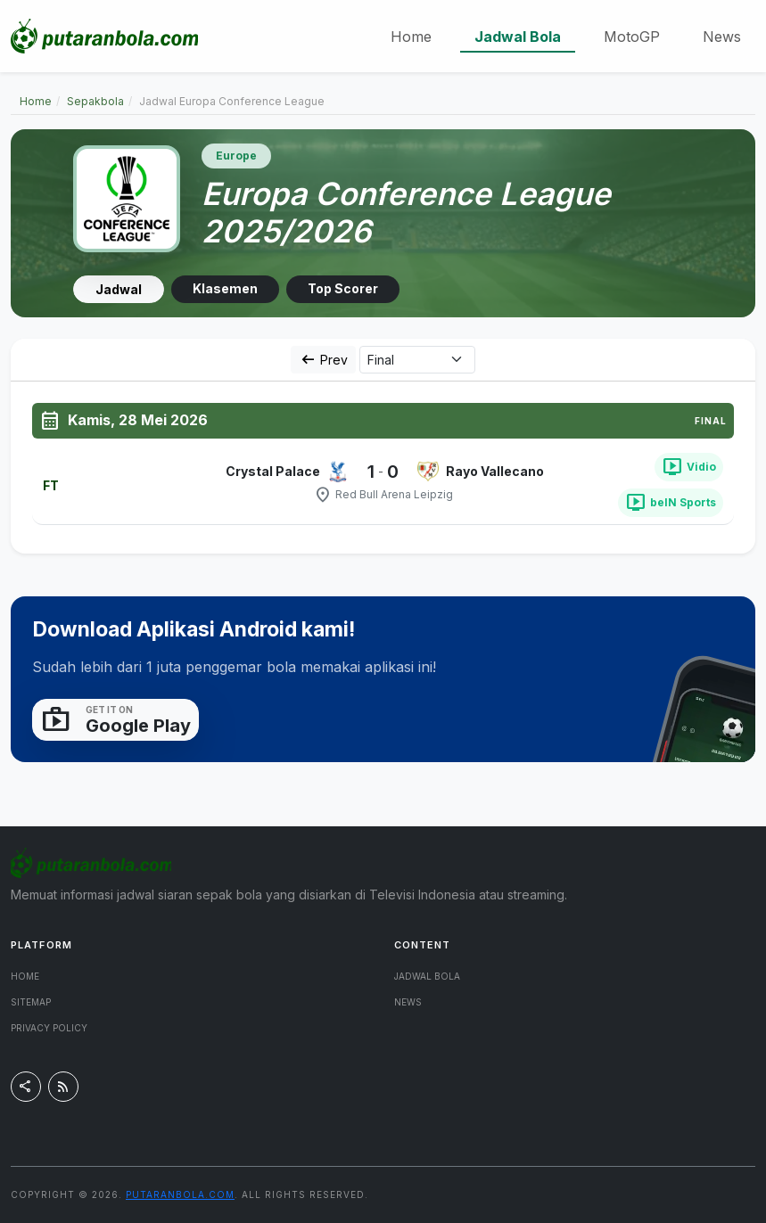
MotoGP (632, 36)
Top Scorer (343, 288)
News (722, 36)
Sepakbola (95, 101)
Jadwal (118, 289)
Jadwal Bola (517, 36)
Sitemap (31, 1002)
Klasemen (225, 288)
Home (411, 36)
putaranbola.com (180, 1194)
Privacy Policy (49, 1027)
